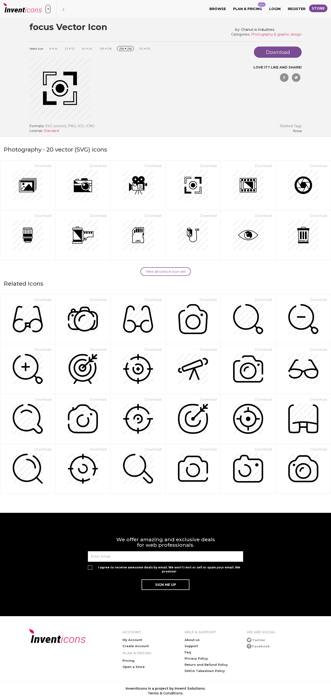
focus (297, 131)
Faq (188, 652)
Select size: (36, 48)
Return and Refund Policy (206, 665)
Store (318, 8)
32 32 (70, 48)
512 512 (144, 48)
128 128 (106, 48)
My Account (132, 640)
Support (191, 646)
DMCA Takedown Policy (205, 671)
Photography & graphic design (276, 34)
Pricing (128, 660)
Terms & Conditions (165, 693)
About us (192, 640)
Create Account (136, 646)
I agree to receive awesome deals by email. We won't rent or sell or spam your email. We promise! (169, 569)
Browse (217, 9)
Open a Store (134, 667)
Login (275, 9)
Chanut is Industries (257, 29)
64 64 (87, 48)
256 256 (125, 48)
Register (296, 9)
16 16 (53, 48)
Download (42, 166)
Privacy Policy (196, 658)
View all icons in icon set (166, 271)
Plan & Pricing (249, 6)
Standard (51, 131)
